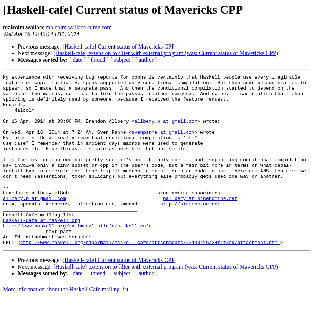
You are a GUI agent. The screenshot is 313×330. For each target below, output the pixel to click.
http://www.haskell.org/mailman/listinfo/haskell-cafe (77, 256)
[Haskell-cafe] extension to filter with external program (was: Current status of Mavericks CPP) (166, 53)
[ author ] (146, 60)
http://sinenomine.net (190, 230)
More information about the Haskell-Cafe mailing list (65, 323)
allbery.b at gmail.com (166, 131)
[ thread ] (98, 60)
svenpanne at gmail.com (163, 144)
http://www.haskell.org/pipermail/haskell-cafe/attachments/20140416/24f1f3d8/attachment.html (150, 276)
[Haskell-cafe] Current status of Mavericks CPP (119, 46)
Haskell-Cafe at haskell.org (41, 250)
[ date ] (77, 60)
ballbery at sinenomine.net (200, 223)
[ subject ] (122, 60)
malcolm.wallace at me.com (78, 27)
